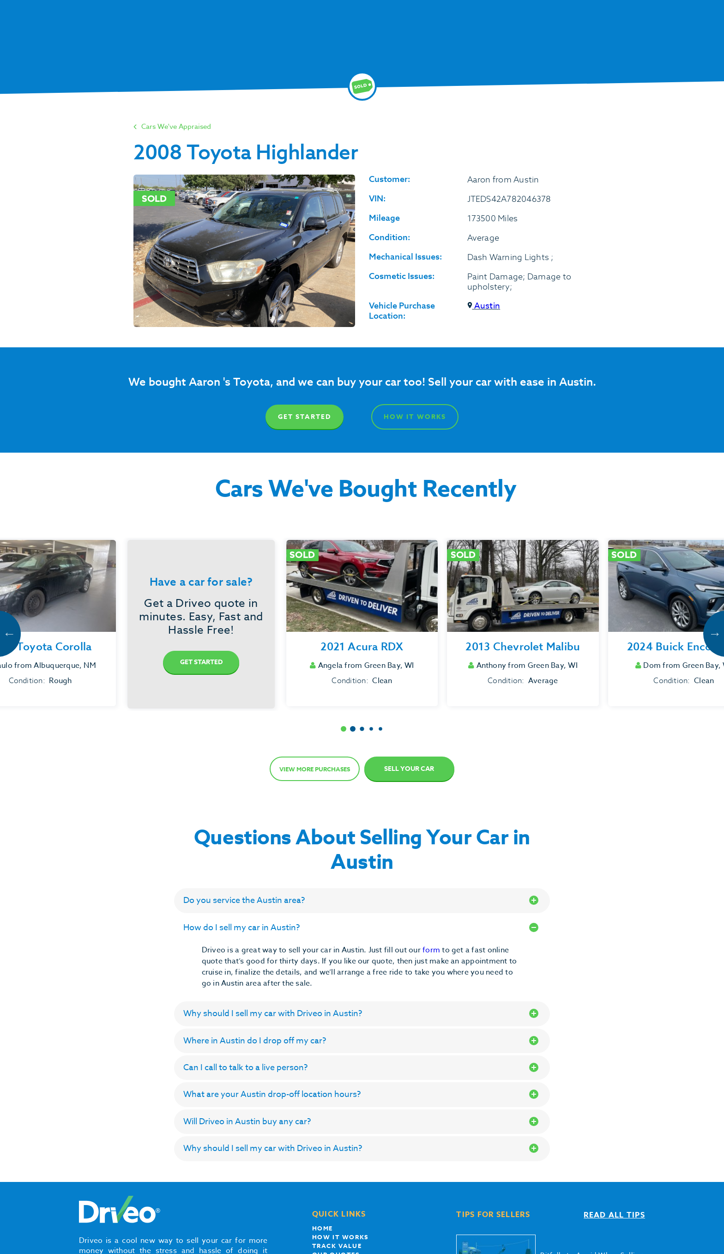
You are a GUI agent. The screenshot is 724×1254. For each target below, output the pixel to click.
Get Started (304, 417)
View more (314, 769)
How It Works (415, 417)
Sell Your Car (409, 769)
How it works (340, 1237)
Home (322, 1228)
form (432, 950)
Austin (484, 306)
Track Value (337, 1246)
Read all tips (614, 1215)
